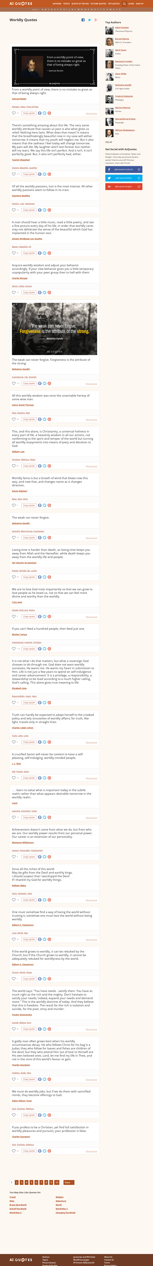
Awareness (30, 203)
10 (56, 1182)
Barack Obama (122, 38)
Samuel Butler (19, 98)
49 (18, 577)
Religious (25, 459)
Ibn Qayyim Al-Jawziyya (24, 562)
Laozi (14, 803)
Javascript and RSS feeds (84, 1257)
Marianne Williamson (23, 842)
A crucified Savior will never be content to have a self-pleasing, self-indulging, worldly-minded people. (47, 756)
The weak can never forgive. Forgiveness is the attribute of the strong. (51, 361)
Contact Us (109, 1259)
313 (18, 383)
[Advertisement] (55, 33)
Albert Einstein (122, 27)
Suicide (15, 1022)
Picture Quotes (98, 3)
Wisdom (21, 412)
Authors (57, 3)
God (14, 1108)
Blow (14, 499)
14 (18, 817)
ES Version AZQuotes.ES (83, 1262)
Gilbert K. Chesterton (23, 925)
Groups (28, 286)
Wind (25, 499)
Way (26, 933)
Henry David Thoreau (23, 405)
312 (18, 174)
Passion (15, 203)
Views (22, 106)
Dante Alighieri (19, 491)
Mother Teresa (19, 634)
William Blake (19, 885)
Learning (16, 811)
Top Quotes (114, 3)
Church (15, 972)
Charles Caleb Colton (22, 727)
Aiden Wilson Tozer (22, 1100)
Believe (22, 1022)
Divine (32, 610)
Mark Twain (120, 50)
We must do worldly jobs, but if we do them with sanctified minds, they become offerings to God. (51, 1093)
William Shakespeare (125, 130)
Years (34, 696)
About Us (108, 1257)
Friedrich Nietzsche (124, 96)
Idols (19, 499)
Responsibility (18, 696)
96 (18, 1029)
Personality (25, 850)
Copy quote (29, 113)
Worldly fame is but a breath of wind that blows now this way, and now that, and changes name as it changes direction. (50, 481)
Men (28, 412)
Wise (14, 412)
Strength (32, 377)
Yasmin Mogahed (21, 159)
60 (18, 253)
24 (18, 778)
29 (18, 537)
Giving (14, 286)
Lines (26, 735)
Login (131, 3)
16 (18, 292)
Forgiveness (38, 531)
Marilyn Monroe (122, 107)
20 (18, 210)
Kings (14, 893)
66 (18, 466)
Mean (32, 459)
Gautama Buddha (21, 195)
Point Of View (32, 106)
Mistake (15, 106)
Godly (23, 1072)
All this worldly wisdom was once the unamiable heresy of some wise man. (50, 397)
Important (25, 811)
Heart (28, 696)
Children (15, 1072)
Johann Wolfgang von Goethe (27, 238)
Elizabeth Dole (19, 688)
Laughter (33, 167)
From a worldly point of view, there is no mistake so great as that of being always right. (52, 91)
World (20, 933)
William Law (18, 451)
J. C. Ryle (16, 763)
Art (30, 246)
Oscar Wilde (120, 73)
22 (18, 113)
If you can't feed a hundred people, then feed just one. (48, 628)
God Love (23, 610)
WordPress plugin (81, 1259)
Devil (30, 893)
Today (34, 811)
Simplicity (22, 893)
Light (20, 735)
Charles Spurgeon (21, 1065)
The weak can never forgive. (30, 517)
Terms (107, 1262)
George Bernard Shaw (125, 118)
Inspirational (17, 377)
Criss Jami (17, 602)
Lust (22, 203)
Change (15, 167)
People (15, 570)
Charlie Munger (20, 278)
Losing (34, 570)
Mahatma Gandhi (21, 369)
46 (18, 1151)
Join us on (124, 169)
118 (18, 648)
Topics (66, 3)
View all (108, 142)
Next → (69, 1182)
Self (13, 771)
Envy (29, 1022)
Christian (16, 459)
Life (25, 377)
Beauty (15, 246)
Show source (91, 113)
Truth (14, 735)
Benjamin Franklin (123, 61)
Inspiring (28, 642)
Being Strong (26, 531)
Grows (29, 972)
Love (14, 933)
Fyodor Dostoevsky (22, 1014)
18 (18, 899)
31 (18, 1079)
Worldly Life (24, 570)
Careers (15, 850)
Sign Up (139, 3)
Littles (21, 286)
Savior (26, 771)
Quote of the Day (80, 3)
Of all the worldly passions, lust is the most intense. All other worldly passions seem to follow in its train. (52, 188)
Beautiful (24, 167)
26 (18, 939)
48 (18, 419)
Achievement (37, 850)
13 (18, 702)
